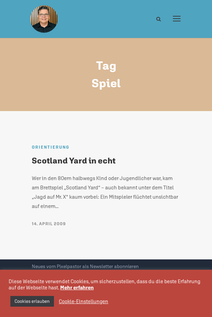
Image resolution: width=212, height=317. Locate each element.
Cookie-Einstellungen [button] (83, 301)
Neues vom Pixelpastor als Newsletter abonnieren (85, 266)
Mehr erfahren (77, 287)
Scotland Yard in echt (74, 160)
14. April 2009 (49, 223)
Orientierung (51, 147)
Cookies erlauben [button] (32, 301)
